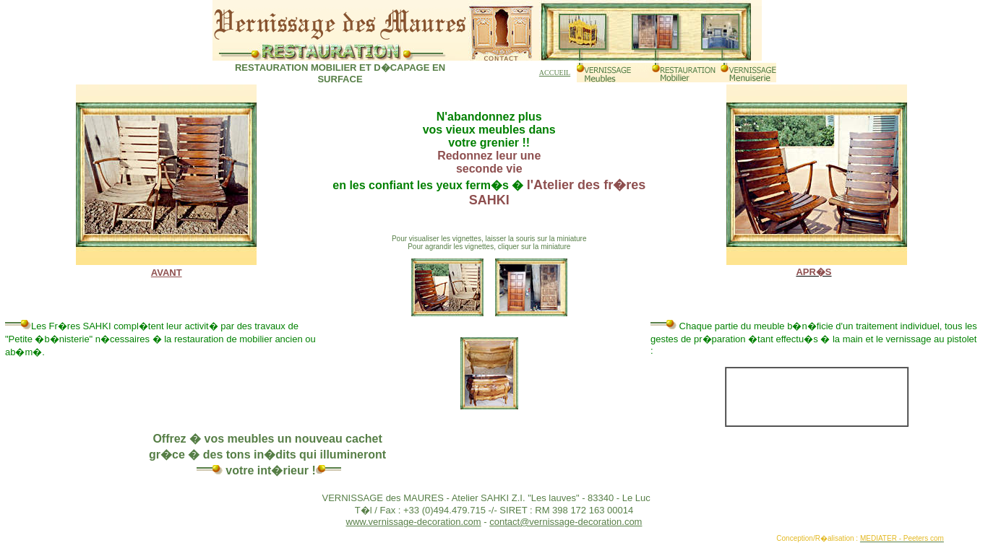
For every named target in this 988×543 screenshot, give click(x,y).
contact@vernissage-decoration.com (565, 521)
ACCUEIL (554, 73)
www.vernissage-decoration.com (413, 521)
